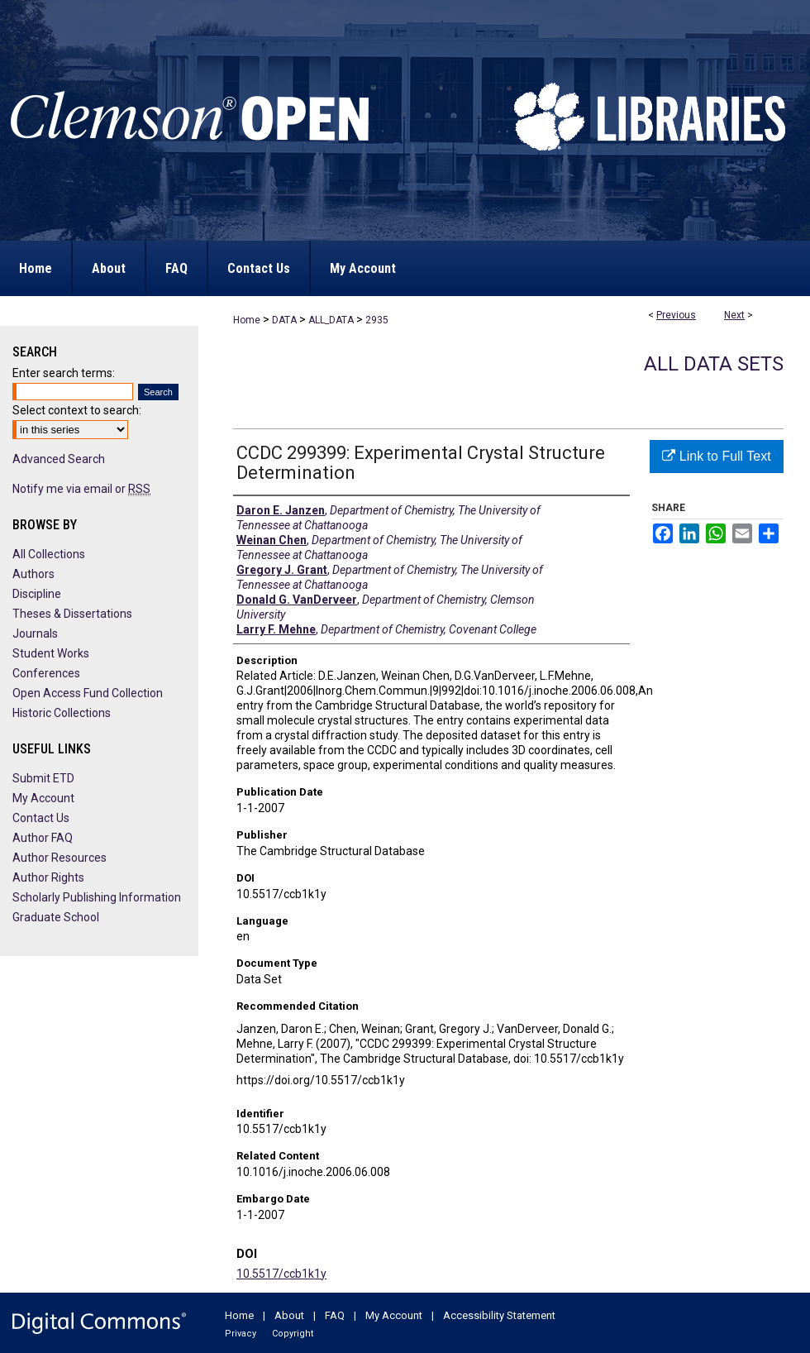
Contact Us (40, 818)
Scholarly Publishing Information (96, 897)
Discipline (36, 593)
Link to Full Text (716, 456)
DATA (284, 320)
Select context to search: (76, 410)
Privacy (240, 1333)
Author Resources (59, 857)
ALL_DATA (331, 320)
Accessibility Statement (499, 1315)
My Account (43, 798)
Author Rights (48, 877)
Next (734, 315)
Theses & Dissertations (72, 613)
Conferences (46, 673)
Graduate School (55, 917)
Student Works (50, 653)
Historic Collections (61, 713)
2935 (376, 320)
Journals (35, 633)
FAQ (335, 1315)
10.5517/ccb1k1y (281, 1273)
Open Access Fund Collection (87, 693)
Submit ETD (43, 778)
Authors (33, 574)
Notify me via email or (81, 488)
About (289, 1315)
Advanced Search (58, 459)
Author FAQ (42, 837)
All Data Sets (714, 363)
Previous (676, 315)
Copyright (292, 1333)
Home (246, 320)
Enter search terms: (63, 373)
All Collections (48, 554)
